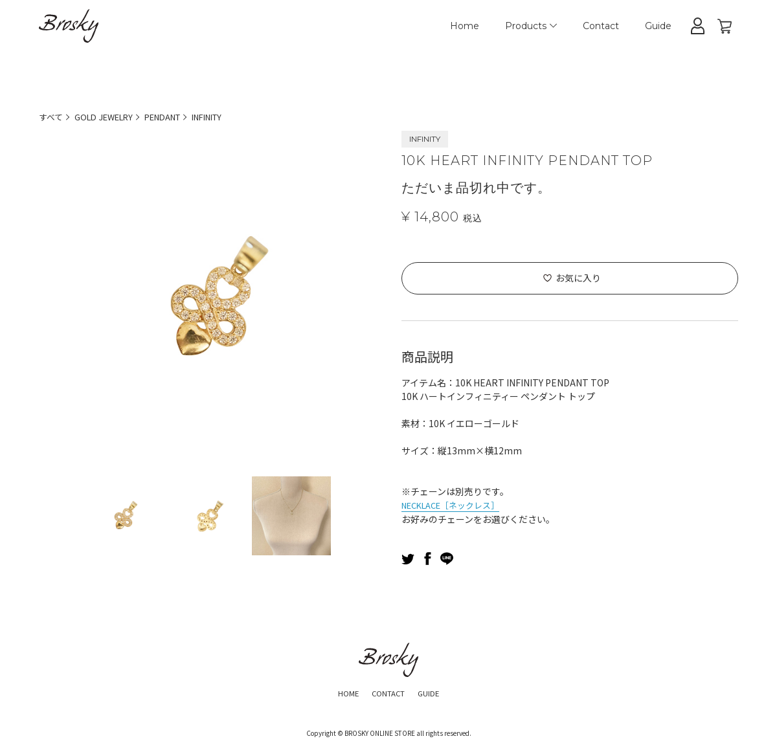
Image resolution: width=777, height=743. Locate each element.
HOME (341, 691)
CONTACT (387, 691)
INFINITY (228, 116)
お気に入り (578, 277)
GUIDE (436, 691)
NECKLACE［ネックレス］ (456, 504)
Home (464, 26)
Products (531, 26)
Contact (601, 26)
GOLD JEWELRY (109, 116)
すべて (52, 116)
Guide (658, 26)
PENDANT (176, 116)
